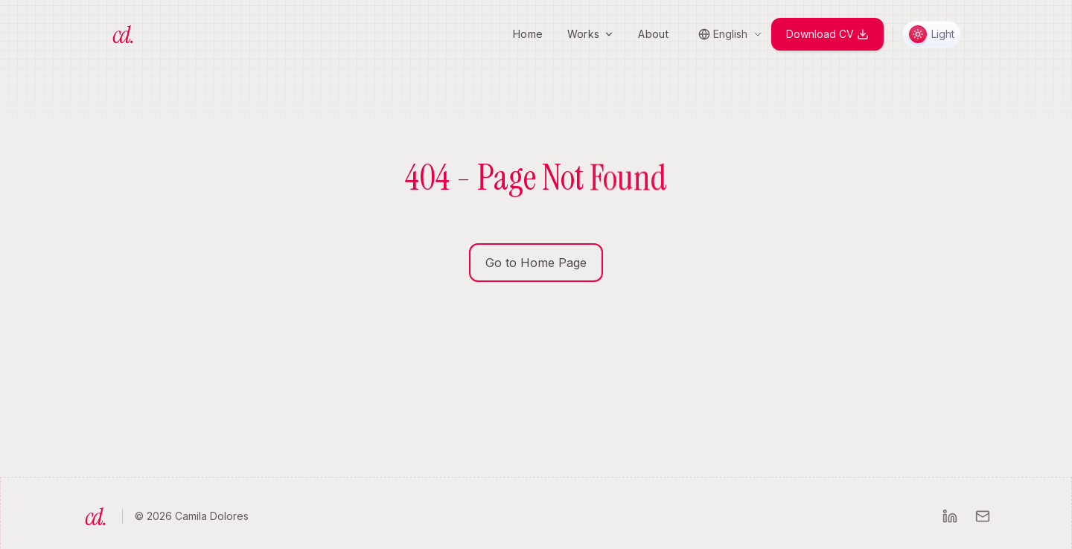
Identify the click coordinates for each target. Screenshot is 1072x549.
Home (528, 34)
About (653, 34)
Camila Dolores (212, 516)
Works (591, 34)
